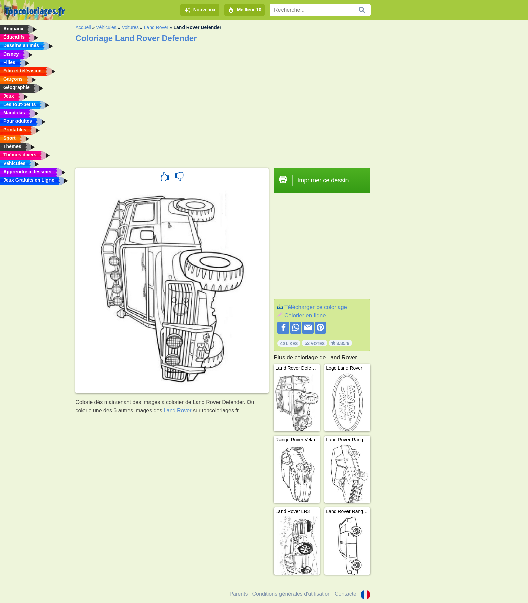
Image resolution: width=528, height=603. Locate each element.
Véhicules (106, 27)
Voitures (130, 27)
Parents (238, 594)
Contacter (346, 594)
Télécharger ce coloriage (315, 307)
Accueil (83, 27)
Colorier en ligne (305, 315)
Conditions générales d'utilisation (291, 594)
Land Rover (156, 27)
